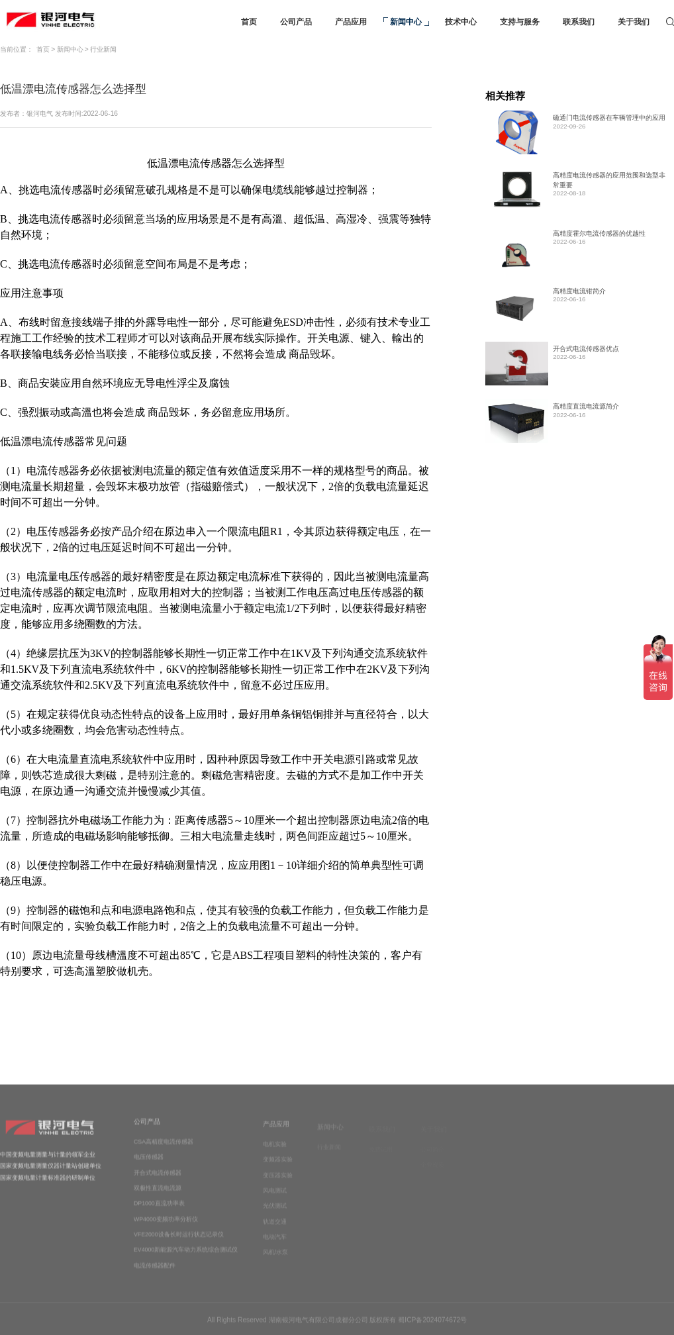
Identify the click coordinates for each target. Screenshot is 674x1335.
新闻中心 (70, 49)
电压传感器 (149, 1165)
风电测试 (275, 1198)
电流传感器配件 (154, 1273)
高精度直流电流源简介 (586, 406)
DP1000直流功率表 (159, 1211)
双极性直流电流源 (157, 1196)
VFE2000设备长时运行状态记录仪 (179, 1242)
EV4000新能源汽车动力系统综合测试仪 (186, 1257)
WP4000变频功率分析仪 (166, 1227)
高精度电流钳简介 (579, 291)
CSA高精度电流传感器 (163, 1149)
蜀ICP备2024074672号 (432, 1323)
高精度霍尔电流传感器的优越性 (599, 233)
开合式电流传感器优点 (586, 348)
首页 (43, 49)
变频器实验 (278, 1167)
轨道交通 (275, 1229)
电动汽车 (275, 1245)
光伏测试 (275, 1214)
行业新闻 (103, 49)
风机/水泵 (275, 1260)
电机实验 (275, 1152)
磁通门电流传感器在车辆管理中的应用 (609, 117)
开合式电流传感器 (157, 1180)
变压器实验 (278, 1182)
